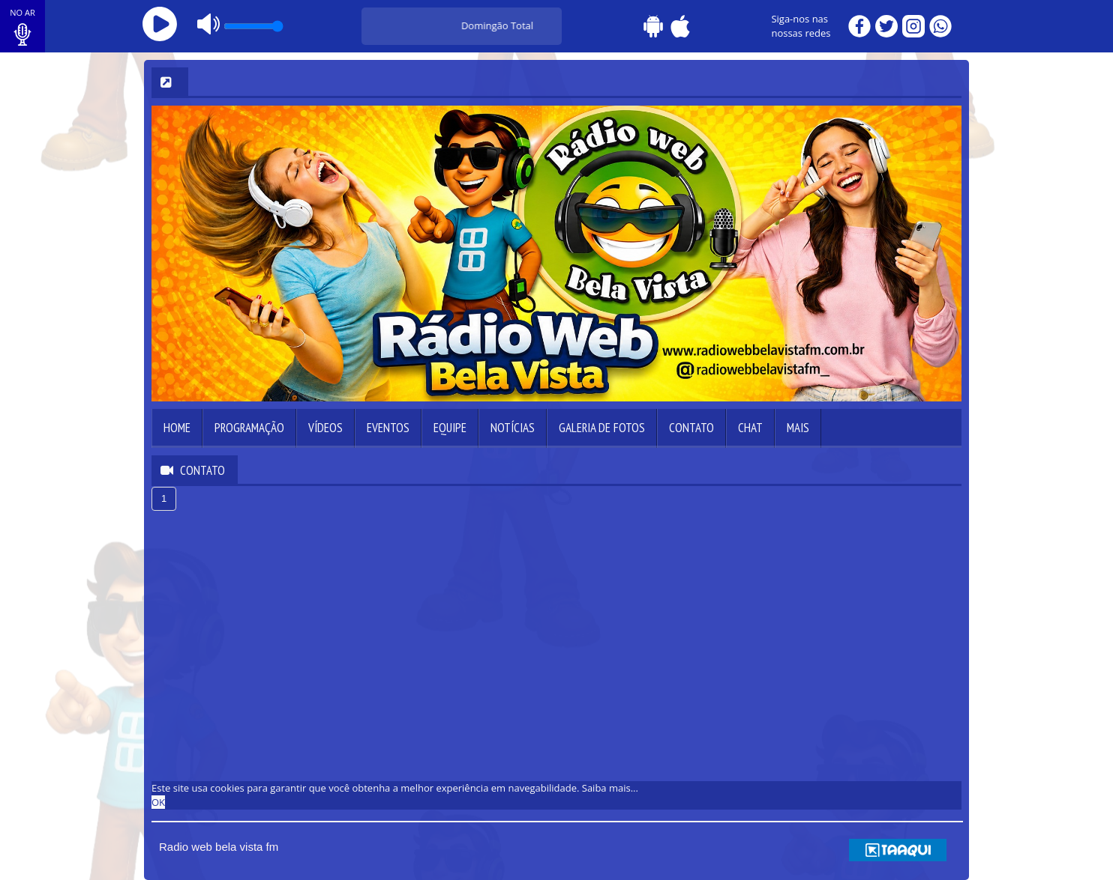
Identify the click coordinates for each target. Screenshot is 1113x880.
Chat (750, 427)
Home (177, 427)
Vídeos (325, 427)
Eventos (388, 427)
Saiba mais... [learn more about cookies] (610, 788)
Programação (249, 427)
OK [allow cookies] (158, 802)
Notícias (512, 427)
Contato (691, 427)
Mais (798, 427)
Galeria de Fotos (602, 427)
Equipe (450, 427)
